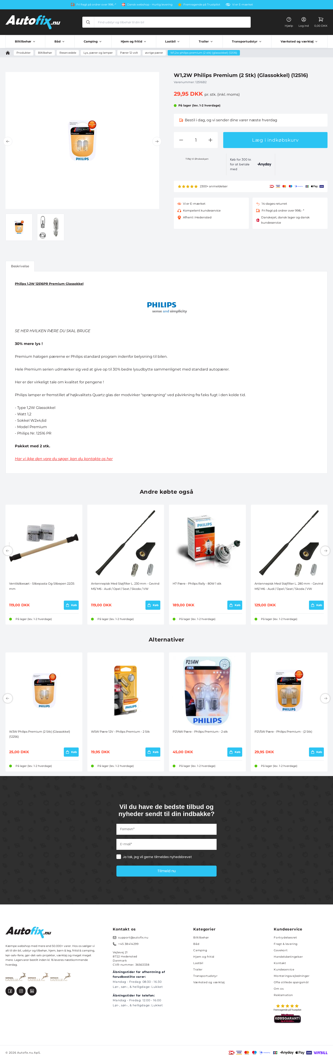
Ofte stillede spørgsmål (291, 982)
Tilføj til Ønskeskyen (197, 158)
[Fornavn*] (166, 829)
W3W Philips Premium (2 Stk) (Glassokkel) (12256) (39, 734)
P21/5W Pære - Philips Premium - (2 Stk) (283, 731)
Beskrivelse (20, 266)
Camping (200, 950)
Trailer (197, 969)
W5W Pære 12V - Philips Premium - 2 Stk (120, 731)
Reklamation (283, 995)
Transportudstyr (205, 976)
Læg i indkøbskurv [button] (275, 140)
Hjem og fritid (203, 956)
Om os (279, 988)
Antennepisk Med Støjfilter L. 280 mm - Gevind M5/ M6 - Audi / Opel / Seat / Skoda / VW (289, 586)
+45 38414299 (128, 944)
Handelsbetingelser (288, 956)
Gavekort (280, 950)
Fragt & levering (286, 944)
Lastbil (198, 963)
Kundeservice (284, 969)
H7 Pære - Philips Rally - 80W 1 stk (197, 583)
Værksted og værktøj (209, 982)
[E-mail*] (166, 844)
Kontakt (280, 963)
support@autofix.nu (133, 937)
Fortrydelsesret (285, 937)
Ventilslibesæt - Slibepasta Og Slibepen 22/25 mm (41, 586)
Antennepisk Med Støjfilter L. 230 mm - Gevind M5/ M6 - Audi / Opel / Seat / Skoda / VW (125, 586)
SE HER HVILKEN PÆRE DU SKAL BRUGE (52, 331)
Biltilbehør (201, 937)
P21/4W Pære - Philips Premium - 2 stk (200, 731)
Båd (196, 944)
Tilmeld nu (166, 871)
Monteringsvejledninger (291, 976)
